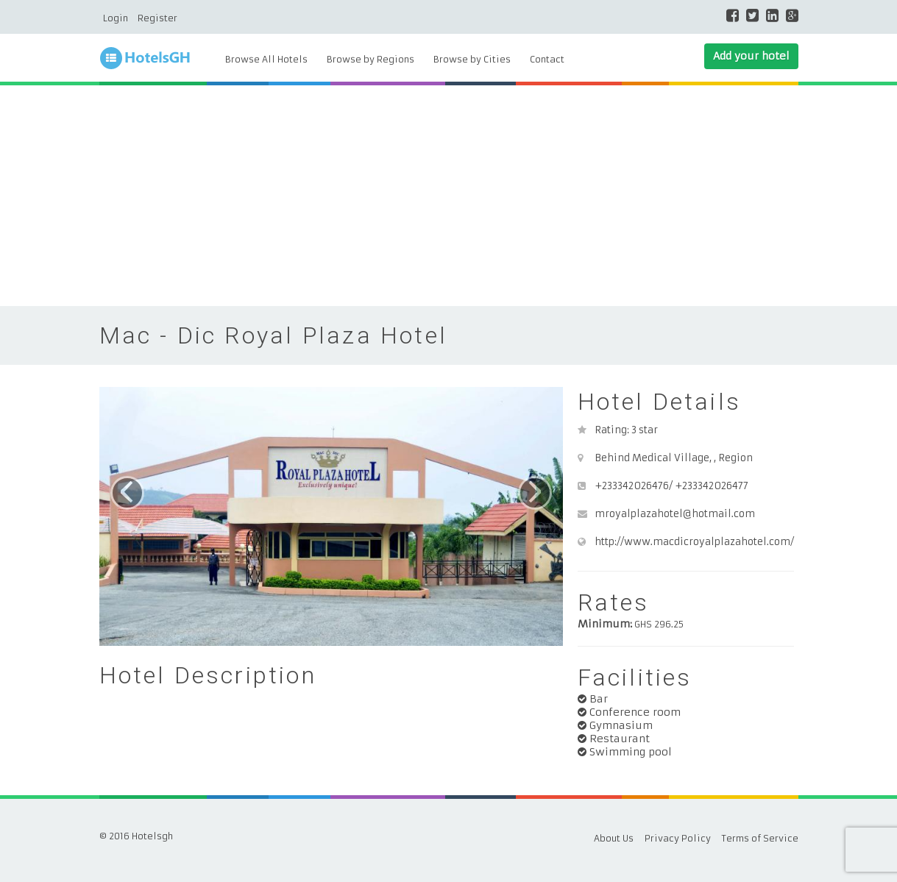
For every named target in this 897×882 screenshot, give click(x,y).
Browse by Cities (472, 59)
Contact (547, 59)
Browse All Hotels (266, 59)
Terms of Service (760, 838)
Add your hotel (751, 56)
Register (157, 18)
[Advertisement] (448, 196)
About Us (614, 838)
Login (115, 18)
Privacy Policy (678, 838)
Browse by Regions (370, 59)
